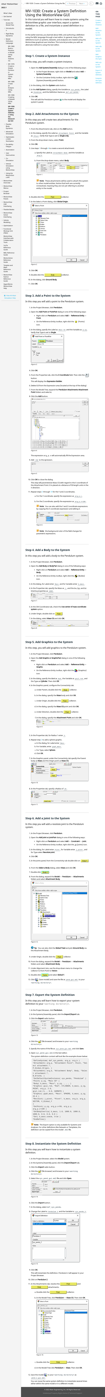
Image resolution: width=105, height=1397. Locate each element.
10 (51, 491)
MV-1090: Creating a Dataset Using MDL (11, 99)
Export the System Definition (99, 72)
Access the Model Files (10, 24)
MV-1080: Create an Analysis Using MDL (11, 87)
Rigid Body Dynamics (10, 35)
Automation (10, 150)
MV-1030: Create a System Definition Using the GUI (11, 113)
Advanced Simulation (10, 133)
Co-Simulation (10, 159)
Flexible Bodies (9, 209)
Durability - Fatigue (10, 145)
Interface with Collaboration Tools (9, 239)
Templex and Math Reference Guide (8, 268)
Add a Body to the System (100, 48)
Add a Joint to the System (99, 64)
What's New (8, 13)
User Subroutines (10, 154)
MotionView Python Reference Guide (8, 278)
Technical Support (75, 1393)
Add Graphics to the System (100, 56)
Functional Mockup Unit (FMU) (8, 231)
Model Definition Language (9, 41)
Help (8, 286)
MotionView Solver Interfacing (8, 215)
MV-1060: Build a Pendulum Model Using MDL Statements (11, 53)
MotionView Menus (8, 187)
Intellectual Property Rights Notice (55, 1393)
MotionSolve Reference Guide (8, 260)
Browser (7, 192)
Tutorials (7, 20)
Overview (8, 182)
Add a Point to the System (100, 40)
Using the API (10, 175)
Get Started (8, 16)
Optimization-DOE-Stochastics (10, 139)
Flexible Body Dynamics (9, 126)
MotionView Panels (8, 198)
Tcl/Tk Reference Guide (7, 247)
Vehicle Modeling (7, 221)
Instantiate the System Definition (99, 80)
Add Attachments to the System (100, 31)
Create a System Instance (99, 22)
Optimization (8, 225)
